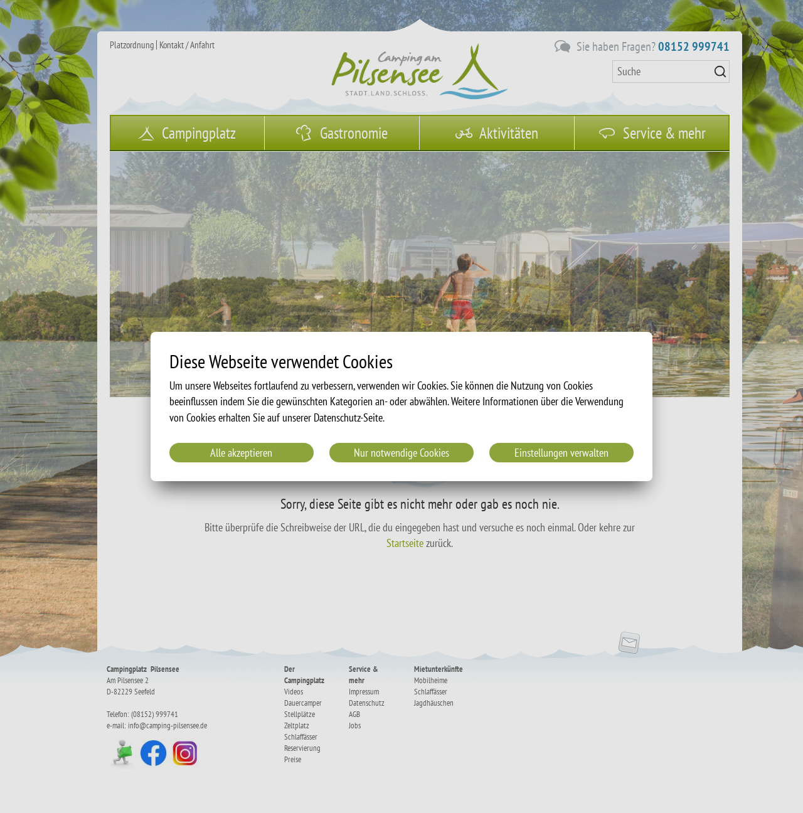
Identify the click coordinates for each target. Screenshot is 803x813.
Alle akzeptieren (241, 452)
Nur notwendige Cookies (401, 452)
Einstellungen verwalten (561, 452)
